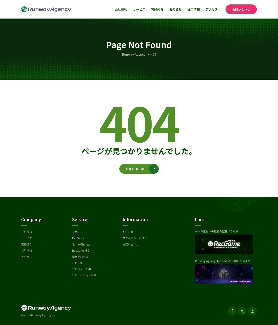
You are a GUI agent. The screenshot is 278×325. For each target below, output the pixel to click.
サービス (139, 9)
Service (79, 219)
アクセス (212, 9)
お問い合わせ (241, 9)
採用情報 (193, 9)
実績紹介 (157, 9)
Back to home (134, 169)
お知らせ (175, 9)
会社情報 (121, 9)
